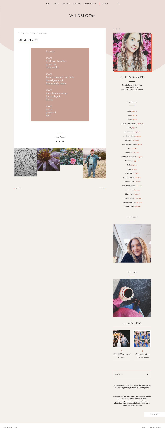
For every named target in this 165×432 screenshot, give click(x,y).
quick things (132, 190)
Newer (18, 188)
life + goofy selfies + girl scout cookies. (142, 355)
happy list (132, 153)
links (132, 165)
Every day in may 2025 (132, 124)
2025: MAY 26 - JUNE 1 (132, 323)
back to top (155, 414)
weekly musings (132, 198)
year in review (132, 206)
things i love (132, 194)
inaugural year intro (132, 157)
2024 (132, 115)
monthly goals (132, 182)
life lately (132, 161)
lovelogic (157, 427)
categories (89, 4)
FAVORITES (77, 4)
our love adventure (132, 186)
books (132, 128)
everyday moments (132, 144)
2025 (132, 119)
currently (132, 140)
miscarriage (132, 173)
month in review (132, 177)
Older (102, 188)
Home (48, 4)
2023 (132, 111)
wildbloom (82, 16)
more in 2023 (29, 40)
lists (132, 169)
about (56, 4)
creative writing (39, 33)
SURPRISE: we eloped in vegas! (121, 355)
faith (132, 148)
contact (65, 4)
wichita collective (132, 202)
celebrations (132, 132)
